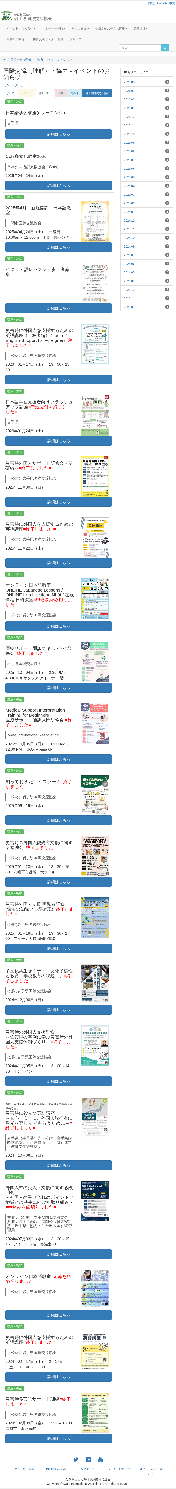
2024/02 (129, 281)
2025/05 (129, 177)
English (162, 3)
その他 (74, 93)
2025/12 (129, 116)
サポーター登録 (53, 28)
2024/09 (129, 246)
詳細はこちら (58, 134)
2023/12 (129, 289)
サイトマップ (119, 1469)
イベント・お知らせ (21, 28)
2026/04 (129, 90)
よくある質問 (24, 1469)
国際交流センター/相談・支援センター (60, 39)
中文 (172, 3)
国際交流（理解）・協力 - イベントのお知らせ (41, 59)
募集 (61, 93)
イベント (26, 93)
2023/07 (129, 307)
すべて (10, 93)
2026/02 (129, 99)
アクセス (88, 1469)
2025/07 (129, 160)
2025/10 (129, 134)
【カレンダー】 (13, 85)
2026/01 (129, 108)
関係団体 (140, 28)
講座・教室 (45, 93)
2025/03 (129, 194)
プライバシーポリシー (151, 1471)
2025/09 (129, 142)
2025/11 (129, 125)
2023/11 (129, 298)
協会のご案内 (17, 39)
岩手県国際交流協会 (33, 17)
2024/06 (129, 263)
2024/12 (129, 220)
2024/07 (129, 255)
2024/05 (129, 272)
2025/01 (129, 212)
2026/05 (129, 82)
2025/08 (129, 151)
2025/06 (129, 168)
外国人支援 (80, 28)
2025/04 (129, 186)
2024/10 (129, 238)
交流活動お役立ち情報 (111, 28)
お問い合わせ (56, 1469)
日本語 (150, 3)
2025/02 (129, 203)
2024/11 (129, 229)
